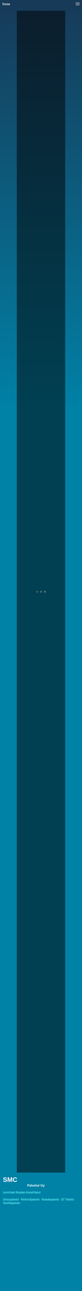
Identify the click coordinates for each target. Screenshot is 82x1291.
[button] (77, 4)
